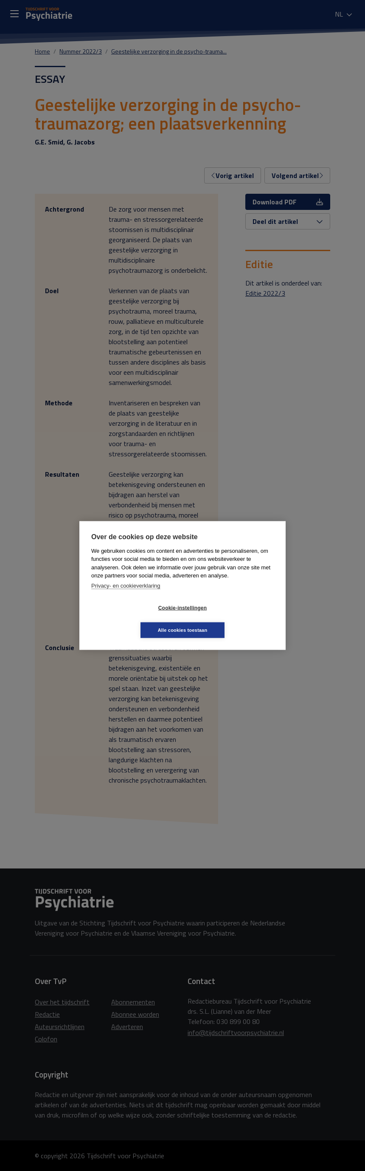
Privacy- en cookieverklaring (125, 597)
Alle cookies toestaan (233, 618)
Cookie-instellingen (132, 619)
